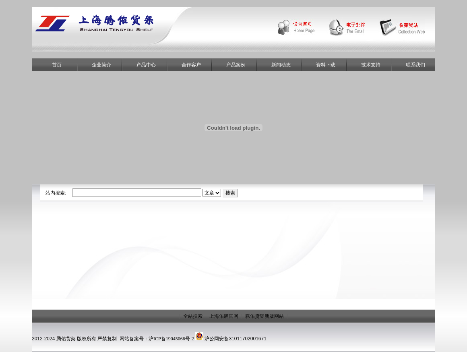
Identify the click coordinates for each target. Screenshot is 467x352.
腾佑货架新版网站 (264, 316)
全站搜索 (193, 316)
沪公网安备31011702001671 (235, 339)
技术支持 (370, 65)
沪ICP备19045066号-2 (171, 339)
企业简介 (101, 65)
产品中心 (146, 65)
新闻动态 (281, 65)
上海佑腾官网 (223, 316)
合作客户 (191, 65)
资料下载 (325, 65)
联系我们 (415, 65)
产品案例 (236, 65)
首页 (57, 65)
